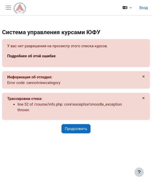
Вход (143, 7)
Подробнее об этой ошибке (31, 56)
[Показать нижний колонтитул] (139, 172)
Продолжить (76, 128)
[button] (127, 8)
